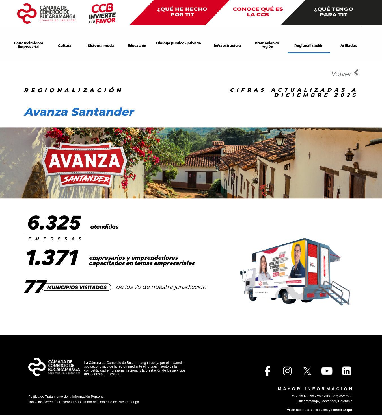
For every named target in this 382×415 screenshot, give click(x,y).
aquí (348, 410)
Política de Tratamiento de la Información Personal (66, 397)
